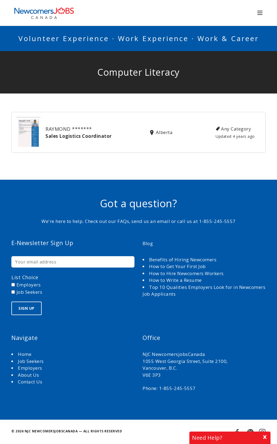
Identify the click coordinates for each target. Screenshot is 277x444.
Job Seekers (31, 361)
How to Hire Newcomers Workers (186, 273)
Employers (30, 368)
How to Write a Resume (175, 280)
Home (25, 354)
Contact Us (30, 382)
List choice (24, 277)
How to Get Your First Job (177, 266)
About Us (29, 375)
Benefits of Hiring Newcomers (182, 259)
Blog (148, 243)
